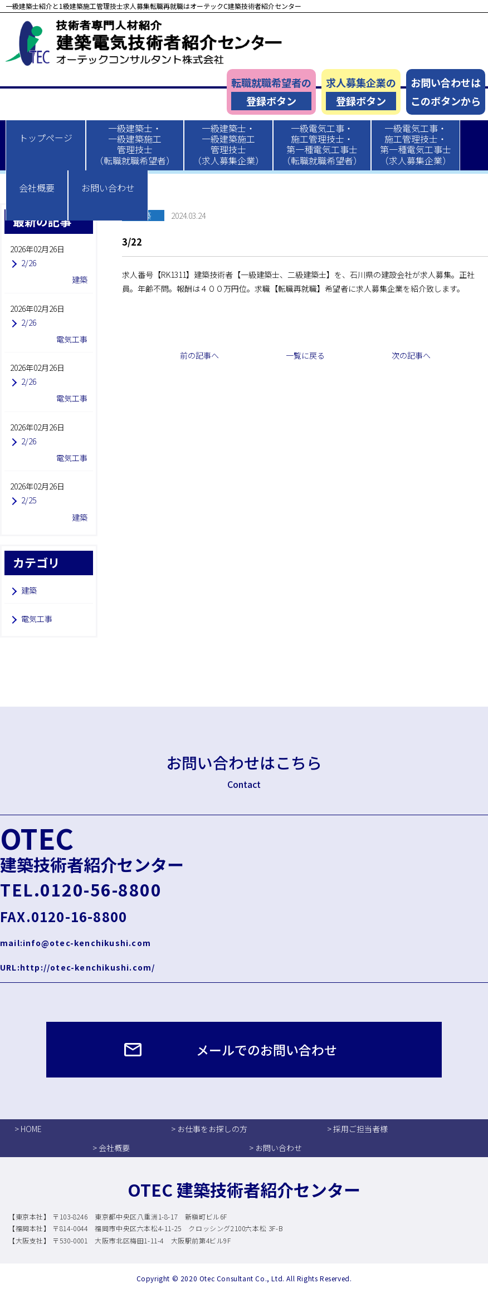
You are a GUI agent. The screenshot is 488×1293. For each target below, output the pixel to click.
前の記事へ (199, 355)
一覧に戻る (305, 355)
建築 (29, 590)
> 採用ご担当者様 (357, 1128)
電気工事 (36, 618)
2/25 (28, 500)
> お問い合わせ (275, 1147)
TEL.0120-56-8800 (81, 889)
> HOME (28, 1128)
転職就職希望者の (271, 92)
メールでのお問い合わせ (266, 1049)
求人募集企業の (361, 92)
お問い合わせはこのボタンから (446, 91)
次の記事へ (411, 355)
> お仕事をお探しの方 (209, 1128)
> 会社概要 (111, 1147)
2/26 (28, 262)
